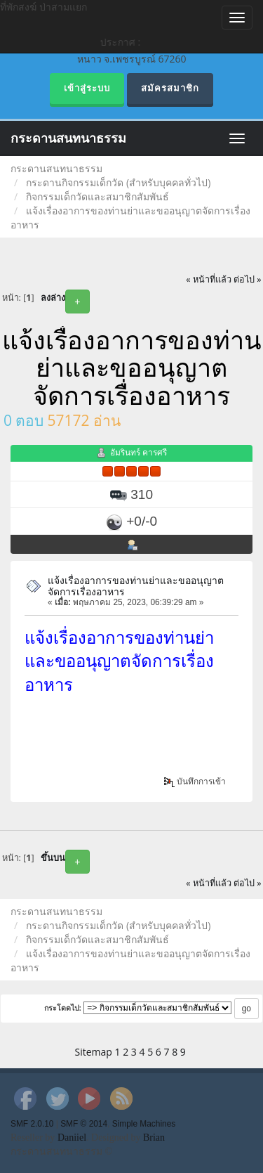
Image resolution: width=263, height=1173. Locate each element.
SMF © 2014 (83, 1124)
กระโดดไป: (63, 1008)
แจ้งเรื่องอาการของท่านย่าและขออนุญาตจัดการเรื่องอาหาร (136, 585)
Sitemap (93, 1051)
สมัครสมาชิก (170, 88)
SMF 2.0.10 (32, 1124)
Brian (154, 1137)
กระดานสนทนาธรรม (68, 138)
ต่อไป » (248, 279)
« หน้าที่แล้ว (208, 279)
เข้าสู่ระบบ (87, 88)
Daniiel (72, 1137)
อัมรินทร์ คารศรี (138, 452)
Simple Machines (144, 1124)
